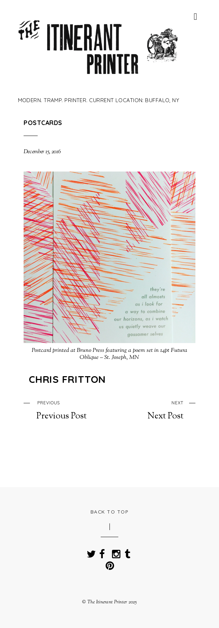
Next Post (157, 409)
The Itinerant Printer (107, 602)
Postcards (43, 122)
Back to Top (109, 512)
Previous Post (61, 409)
